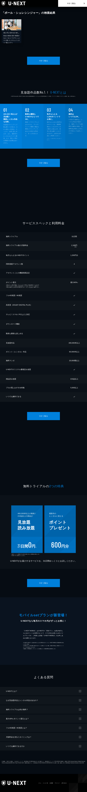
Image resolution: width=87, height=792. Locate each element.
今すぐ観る (71, 3)
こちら (31, 287)
